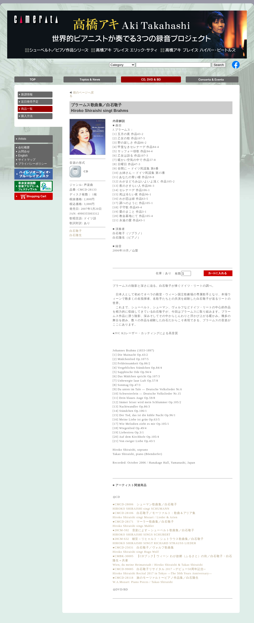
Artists (22, 138)
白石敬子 (75, 231)
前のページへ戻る (81, 92)
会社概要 (24, 147)
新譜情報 (27, 94)
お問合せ (24, 151)
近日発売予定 (30, 101)
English (23, 155)
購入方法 (27, 116)
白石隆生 (75, 235)
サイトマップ (26, 159)
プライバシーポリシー (32, 163)
